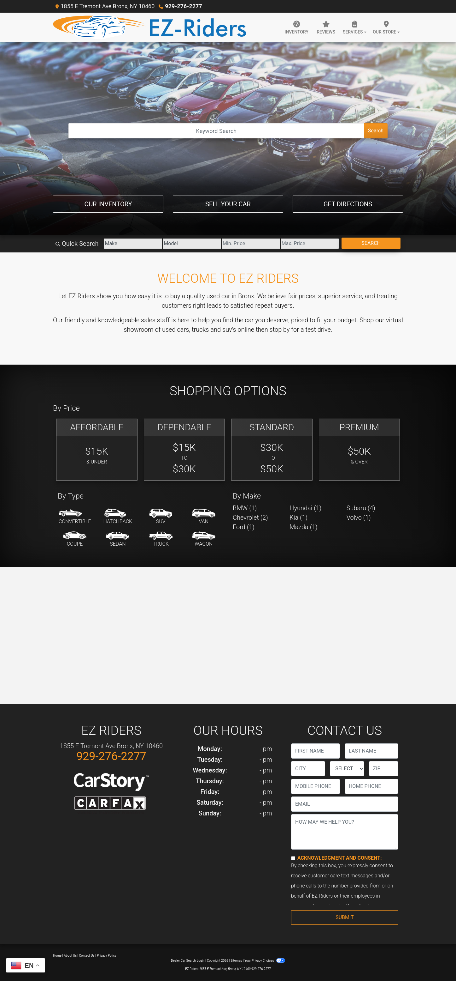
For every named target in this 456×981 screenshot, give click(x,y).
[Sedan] (117, 539)
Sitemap (236, 960)
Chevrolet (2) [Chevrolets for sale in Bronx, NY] (250, 517)
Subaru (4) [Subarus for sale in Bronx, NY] (361, 508)
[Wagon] (203, 539)
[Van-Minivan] (203, 516)
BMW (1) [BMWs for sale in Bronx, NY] (245, 508)
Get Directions (348, 204)
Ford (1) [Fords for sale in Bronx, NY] (243, 527)
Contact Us (87, 955)
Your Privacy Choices (264, 960)
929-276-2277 (183, 6)
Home (57, 955)
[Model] (191, 243)
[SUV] (160, 516)
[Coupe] (74, 539)
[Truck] (160, 539)
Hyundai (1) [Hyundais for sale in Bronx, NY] (305, 508)
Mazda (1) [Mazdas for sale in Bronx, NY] (303, 527)
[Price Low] (250, 243)
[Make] (133, 243)
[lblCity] (308, 768)
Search (375, 131)
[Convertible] (75, 516)
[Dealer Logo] (149, 27)
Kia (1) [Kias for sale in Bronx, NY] (298, 517)
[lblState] (347, 768)
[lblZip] (383, 768)
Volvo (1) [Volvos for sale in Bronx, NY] (359, 517)
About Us (70, 955)
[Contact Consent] (293, 858)
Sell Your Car (228, 204)
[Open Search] (216, 130)
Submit (345, 917)
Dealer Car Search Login (188, 960)
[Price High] (309, 243)
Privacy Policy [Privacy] (106, 955)
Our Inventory (108, 204)
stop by (280, 329)
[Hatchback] (117, 516)
